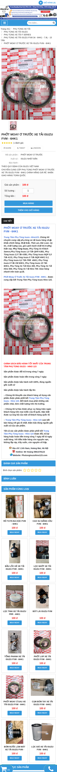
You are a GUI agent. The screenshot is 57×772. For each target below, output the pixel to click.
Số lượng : (10, 190)
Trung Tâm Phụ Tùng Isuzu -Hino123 (21, 237)
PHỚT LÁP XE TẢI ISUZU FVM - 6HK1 (42, 657)
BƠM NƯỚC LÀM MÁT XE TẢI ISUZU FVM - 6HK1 (14, 750)
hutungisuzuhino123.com (35, 455)
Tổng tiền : (10, 196)
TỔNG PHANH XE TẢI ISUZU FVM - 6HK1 (14, 657)
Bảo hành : (14, 163)
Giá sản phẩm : (12, 184)
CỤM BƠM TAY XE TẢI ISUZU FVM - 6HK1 (42, 703)
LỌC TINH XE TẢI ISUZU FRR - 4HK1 (14, 612)
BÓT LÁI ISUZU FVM (42, 611)
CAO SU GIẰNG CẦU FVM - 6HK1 (42, 522)
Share (7, 148)
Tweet (21, 148)
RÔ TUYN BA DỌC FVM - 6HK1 (14, 522)
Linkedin (36, 148)
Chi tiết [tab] (8, 221)
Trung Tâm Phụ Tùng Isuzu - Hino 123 (23, 420)
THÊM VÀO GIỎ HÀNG (28, 210)
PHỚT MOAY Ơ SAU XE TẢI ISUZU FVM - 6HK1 (14, 703)
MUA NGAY (14, 532)
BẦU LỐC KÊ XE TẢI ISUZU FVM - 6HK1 (14, 567)
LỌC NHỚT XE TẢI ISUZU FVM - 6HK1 (42, 567)
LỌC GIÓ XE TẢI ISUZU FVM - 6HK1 (42, 748)
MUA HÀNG (28, 203)
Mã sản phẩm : (12, 155)
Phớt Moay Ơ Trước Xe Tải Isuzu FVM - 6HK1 (25, 277)
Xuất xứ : (15, 159)
